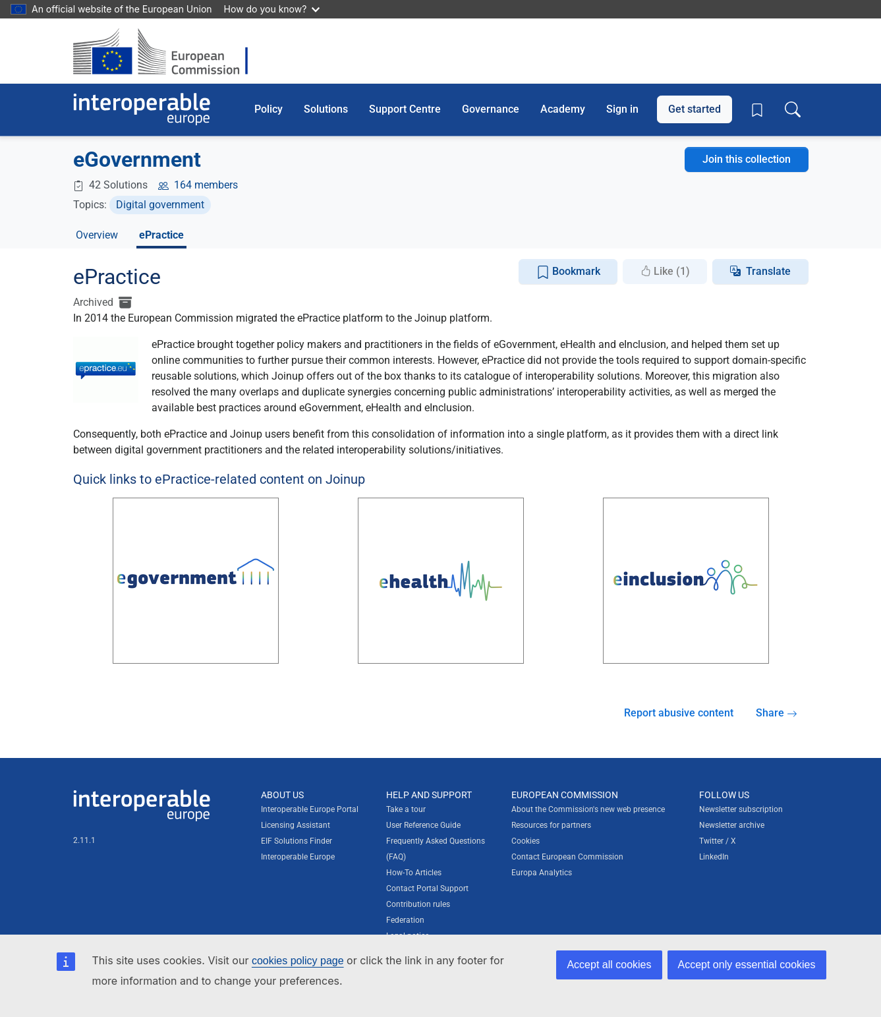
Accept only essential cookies (747, 964)
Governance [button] (490, 109)
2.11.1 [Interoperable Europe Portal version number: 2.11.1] (84, 840)
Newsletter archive (731, 825)
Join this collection (746, 159)
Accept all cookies (609, 964)
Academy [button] (562, 109)
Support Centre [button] (405, 109)
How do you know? (272, 9)
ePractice (161, 235)
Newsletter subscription (741, 809)
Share (776, 713)
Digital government (160, 204)
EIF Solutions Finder (296, 841)
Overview (97, 235)
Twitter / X (717, 841)
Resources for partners (551, 825)
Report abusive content (678, 713)
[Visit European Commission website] (167, 51)
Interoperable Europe (298, 856)
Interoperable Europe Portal (309, 809)
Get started (694, 109)
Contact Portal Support (427, 888)
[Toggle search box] (793, 109)
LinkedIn (714, 856)
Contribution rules (418, 904)
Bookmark (568, 272)
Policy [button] (268, 109)
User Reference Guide (423, 825)
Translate (768, 271)
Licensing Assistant (295, 825)
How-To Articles (413, 872)
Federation (405, 920)
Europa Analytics (541, 872)
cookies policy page (298, 960)
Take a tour (406, 809)
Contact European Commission (567, 856)
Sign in (622, 109)
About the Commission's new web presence (588, 809)
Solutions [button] (326, 109)
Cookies (525, 841)
